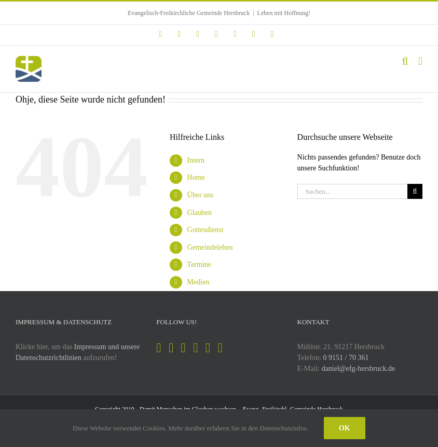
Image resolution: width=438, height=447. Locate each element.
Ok (344, 428)
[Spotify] (183, 347)
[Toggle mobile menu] (420, 61)
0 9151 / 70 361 (346, 358)
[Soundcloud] (208, 347)
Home (196, 177)
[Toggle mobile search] (405, 61)
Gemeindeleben (210, 247)
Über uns (200, 195)
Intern (195, 160)
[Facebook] (158, 347)
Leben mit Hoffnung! (283, 13)
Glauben (199, 213)
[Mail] (220, 347)
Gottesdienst (205, 230)
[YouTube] (195, 347)
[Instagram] (171, 347)
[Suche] (414, 191)
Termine (199, 264)
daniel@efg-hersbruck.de (358, 368)
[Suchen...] (352, 191)
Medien (198, 282)
